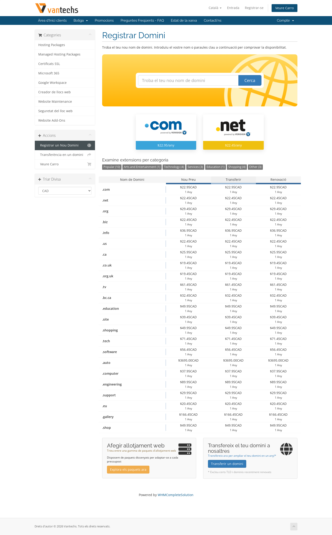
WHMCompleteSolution (175, 495)
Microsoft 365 (48, 73)
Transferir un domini (227, 464)
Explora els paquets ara (128, 469)
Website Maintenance (55, 101)
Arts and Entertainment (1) (142, 167)
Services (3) (195, 167)
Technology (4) (174, 167)
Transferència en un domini (65, 155)
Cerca (249, 80)
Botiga (81, 20)
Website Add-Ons (51, 120)
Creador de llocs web (54, 92)
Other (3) (255, 167)
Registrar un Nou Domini (65, 145)
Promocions (104, 20)
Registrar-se (254, 8)
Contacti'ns (212, 20)
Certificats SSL (49, 64)
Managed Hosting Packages (59, 54)
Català (215, 8)
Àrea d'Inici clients (52, 20)
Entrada (233, 8)
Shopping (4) (237, 167)
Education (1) (216, 167)
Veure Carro (284, 8)
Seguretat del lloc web (55, 111)
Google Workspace (52, 83)
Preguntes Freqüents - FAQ (142, 20)
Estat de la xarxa (184, 20)
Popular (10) (112, 167)
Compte (285, 20)
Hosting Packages (51, 45)
